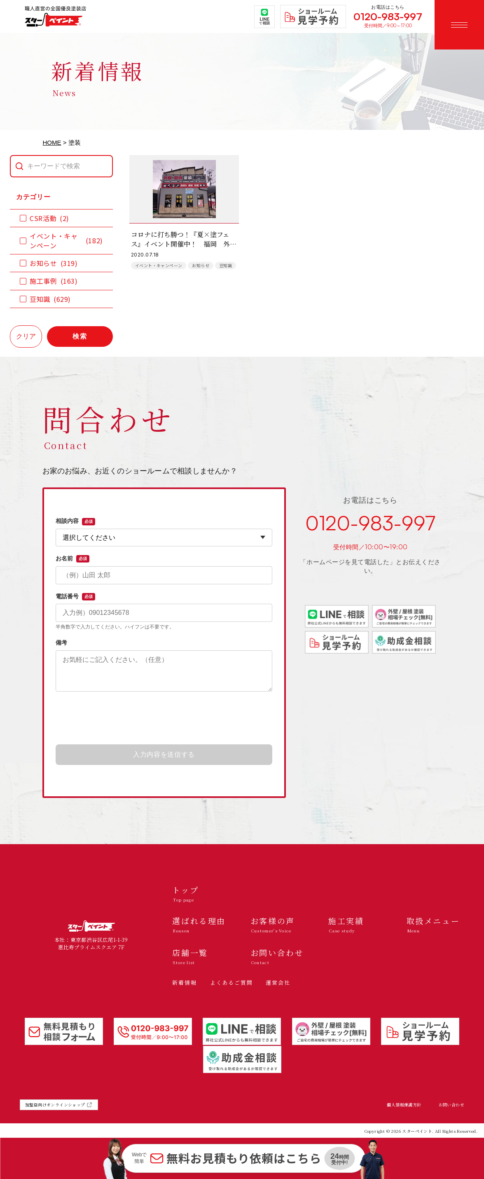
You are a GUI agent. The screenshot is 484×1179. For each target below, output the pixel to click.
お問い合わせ (451, 1105)
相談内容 (75, 521)
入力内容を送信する (164, 754)
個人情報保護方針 (404, 1105)
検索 (79, 336)
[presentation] (164, 718)
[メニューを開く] (459, 24)
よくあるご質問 (231, 982)
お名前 (72, 558)
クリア (26, 336)
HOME (52, 142)
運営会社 (278, 982)
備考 (61, 642)
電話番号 (75, 596)
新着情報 (184, 982)
